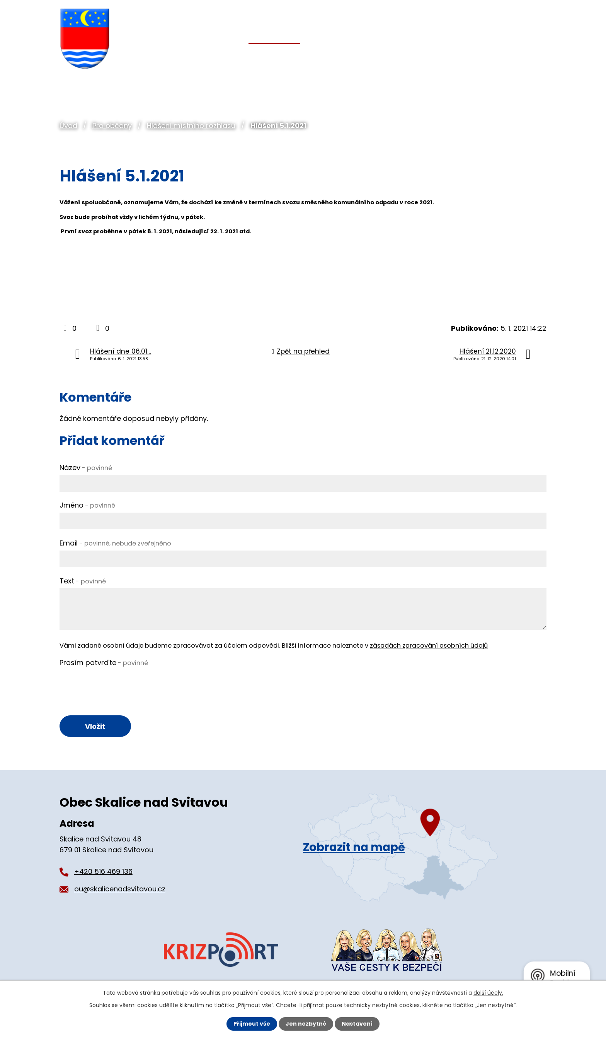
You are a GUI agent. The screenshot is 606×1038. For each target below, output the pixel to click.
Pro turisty (464, 57)
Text (83, 581)
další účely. (488, 993)
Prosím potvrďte (104, 662)
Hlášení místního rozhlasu (191, 125)
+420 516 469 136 (103, 871)
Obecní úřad (195, 57)
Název (86, 467)
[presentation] (118, 685)
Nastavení (357, 1024)
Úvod (68, 125)
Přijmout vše (251, 1024)
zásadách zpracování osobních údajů (429, 645)
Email (115, 543)
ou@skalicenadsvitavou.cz (119, 889)
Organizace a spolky (370, 57)
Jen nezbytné (306, 1024)
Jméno (87, 505)
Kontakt (529, 57)
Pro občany (112, 125)
